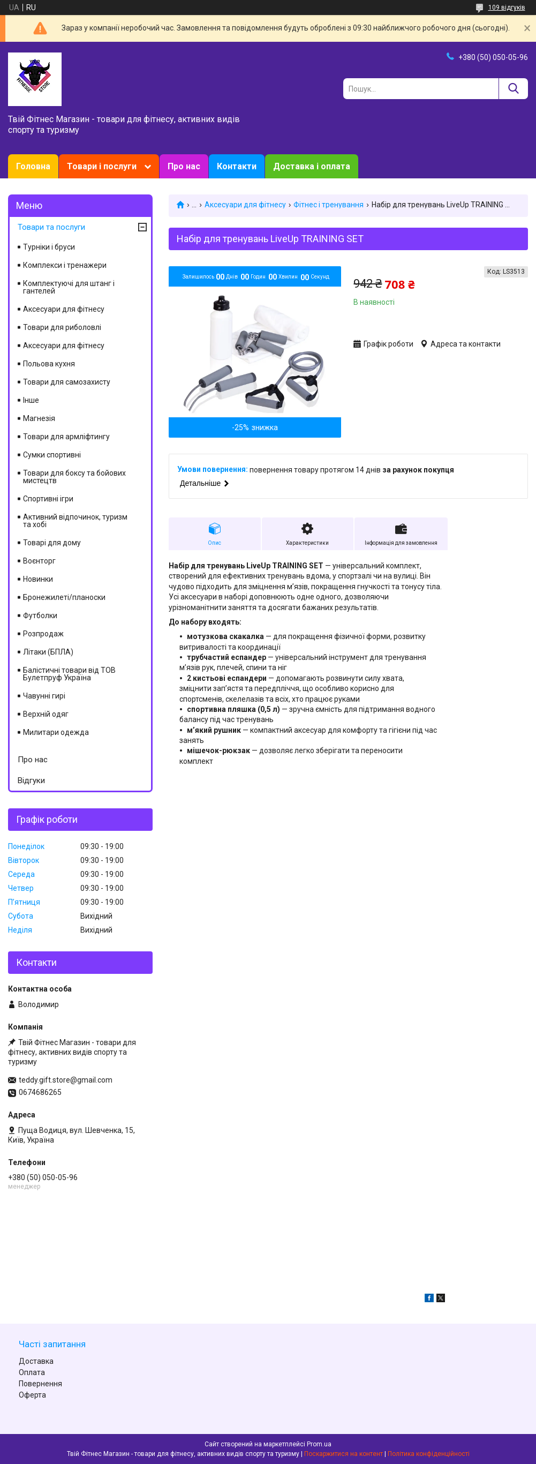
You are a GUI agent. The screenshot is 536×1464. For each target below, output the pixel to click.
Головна (33, 166)
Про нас (184, 166)
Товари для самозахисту (66, 382)
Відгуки (31, 780)
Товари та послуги (51, 227)
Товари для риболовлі (62, 327)
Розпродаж (43, 633)
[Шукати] (513, 88)
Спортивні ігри (48, 498)
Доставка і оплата (311, 166)
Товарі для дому (52, 542)
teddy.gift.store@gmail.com (65, 1080)
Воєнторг (39, 561)
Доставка (36, 1361)
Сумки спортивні (52, 455)
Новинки (38, 579)
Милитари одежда (56, 732)
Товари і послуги (102, 166)
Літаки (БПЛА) (48, 652)
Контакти (236, 166)
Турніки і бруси (49, 247)
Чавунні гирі (44, 696)
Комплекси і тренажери (65, 265)
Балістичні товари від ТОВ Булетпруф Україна (69, 674)
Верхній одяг (46, 714)
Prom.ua (319, 1444)
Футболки (40, 615)
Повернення (40, 1383)
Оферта (32, 1395)
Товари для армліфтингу (66, 436)
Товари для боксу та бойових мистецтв (74, 477)
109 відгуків (506, 7)
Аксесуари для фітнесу (245, 204)
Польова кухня (49, 363)
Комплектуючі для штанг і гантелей (69, 287)
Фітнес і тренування (328, 204)
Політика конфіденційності (429, 1454)
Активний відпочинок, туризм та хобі (75, 521)
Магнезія (39, 418)
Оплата (32, 1372)
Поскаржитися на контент (343, 1454)
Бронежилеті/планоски (64, 597)
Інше (31, 400)
